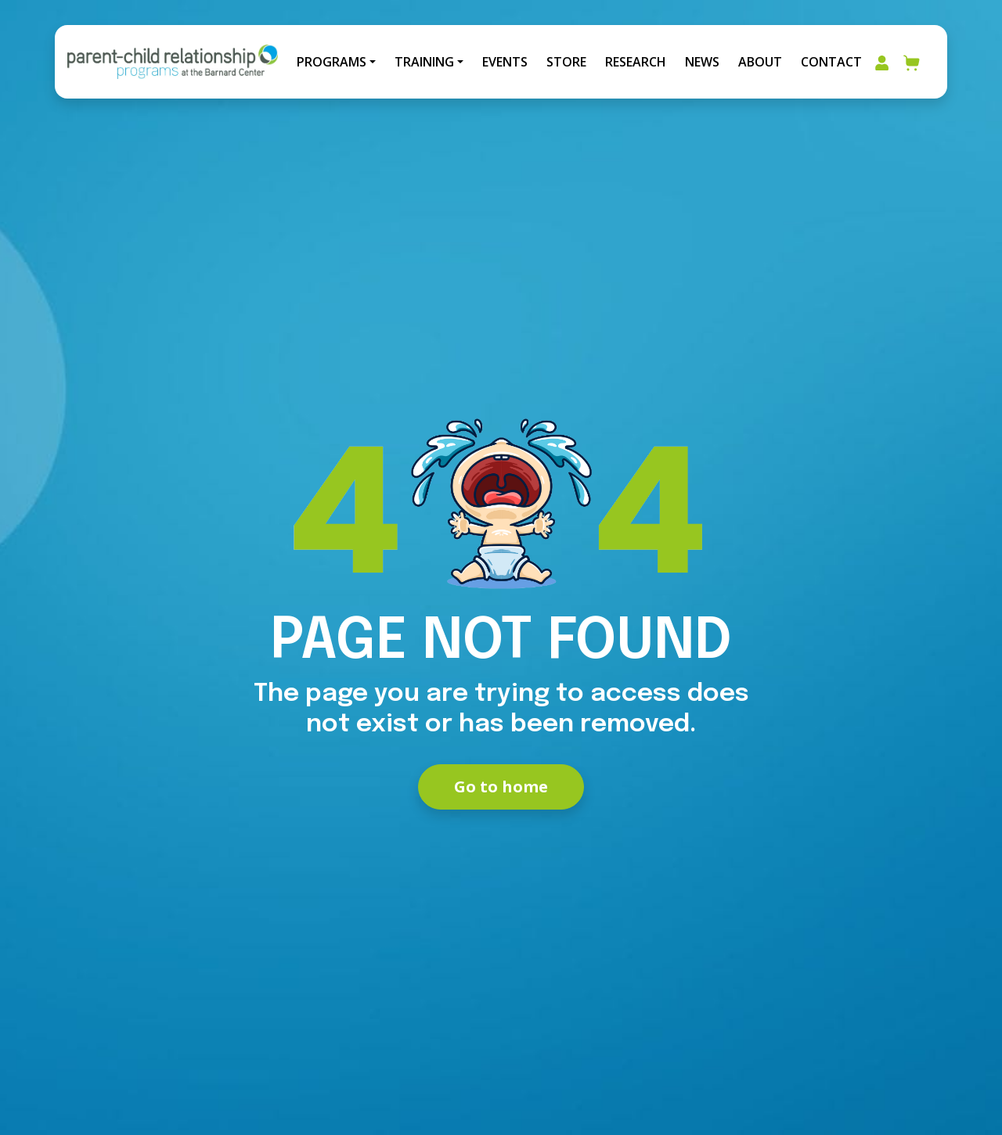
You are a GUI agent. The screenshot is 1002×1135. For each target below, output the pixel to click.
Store (566, 61)
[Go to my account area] (881, 62)
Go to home (501, 786)
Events (505, 61)
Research (635, 61)
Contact (831, 61)
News (702, 61)
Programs (331, 61)
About (760, 61)
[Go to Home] (172, 61)
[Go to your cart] (912, 61)
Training (424, 61)
